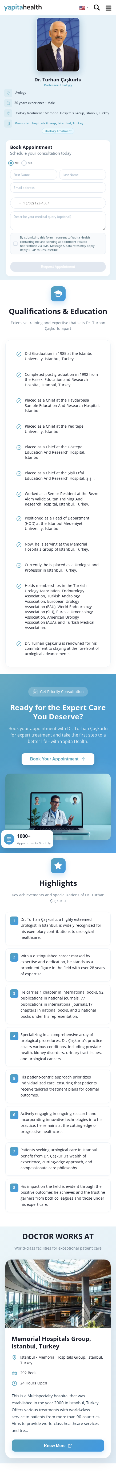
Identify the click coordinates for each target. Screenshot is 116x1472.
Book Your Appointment (58, 759)
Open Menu (108, 8)
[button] (84, 7)
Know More (58, 1445)
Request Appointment (58, 267)
